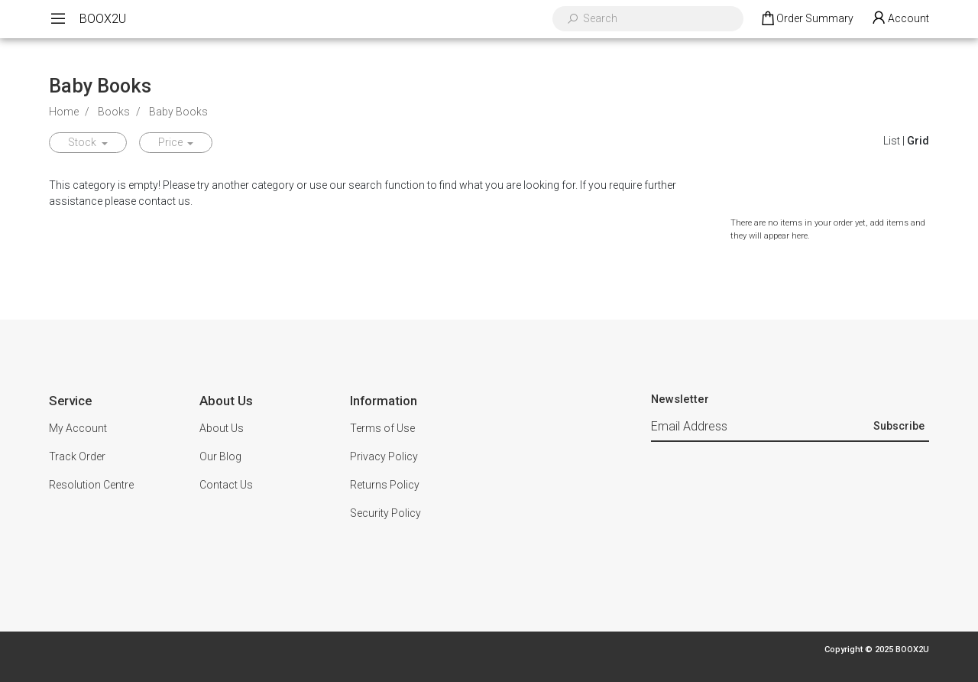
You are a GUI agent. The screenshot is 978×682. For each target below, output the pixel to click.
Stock (83, 142)
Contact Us (226, 485)
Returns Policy (384, 485)
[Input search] (657, 19)
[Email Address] (760, 427)
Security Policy (385, 513)
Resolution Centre (91, 485)
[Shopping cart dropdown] (806, 19)
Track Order (77, 456)
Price (171, 142)
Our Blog (220, 456)
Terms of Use (382, 428)
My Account (78, 428)
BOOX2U (102, 18)
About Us (221, 428)
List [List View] (891, 141)
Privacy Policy (384, 456)
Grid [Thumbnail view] (918, 141)
